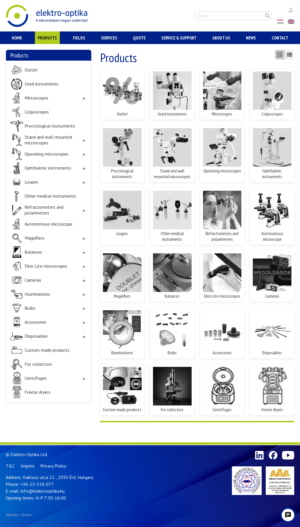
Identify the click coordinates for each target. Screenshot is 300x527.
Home (17, 38)
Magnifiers (34, 238)
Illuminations (37, 294)
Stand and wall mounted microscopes (48, 139)
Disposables (36, 336)
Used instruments (41, 84)
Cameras (33, 280)
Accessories (36, 322)
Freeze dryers (37, 392)
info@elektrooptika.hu (43, 491)
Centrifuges (36, 378)
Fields (79, 38)
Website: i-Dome (19, 514)
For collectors (38, 364)
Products (47, 38)
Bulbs (30, 308)
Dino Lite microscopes (46, 266)
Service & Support (178, 38)
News (251, 38)
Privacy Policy (53, 466)
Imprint (28, 466)
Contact (280, 38)
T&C (10, 466)
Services (109, 38)
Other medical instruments (50, 196)
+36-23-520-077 (37, 484)
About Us (221, 38)
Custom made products (47, 350)
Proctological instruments (50, 126)
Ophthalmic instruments (48, 168)
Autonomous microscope (48, 224)
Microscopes (36, 98)
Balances (33, 252)
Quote (139, 38)
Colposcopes (37, 112)
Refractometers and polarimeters (44, 209)
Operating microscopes (46, 154)
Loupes (31, 182)
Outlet (31, 70)
